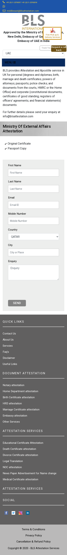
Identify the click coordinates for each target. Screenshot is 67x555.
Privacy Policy (33, 535)
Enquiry (12, 261)
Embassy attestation (15, 415)
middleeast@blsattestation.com (23, 11)
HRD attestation (12, 403)
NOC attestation (12, 467)
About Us (8, 339)
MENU (10, 62)
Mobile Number (17, 213)
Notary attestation (13, 385)
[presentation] (35, 290)
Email (11, 197)
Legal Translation (13, 461)
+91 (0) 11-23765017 (13, 2)
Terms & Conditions (33, 529)
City (10, 245)
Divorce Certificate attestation (20, 455)
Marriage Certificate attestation (21, 409)
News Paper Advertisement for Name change (29, 473)
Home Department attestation (20, 391)
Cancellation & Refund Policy (33, 541)
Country (12, 229)
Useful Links (10, 364)
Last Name (14, 181)
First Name (14, 165)
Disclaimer (9, 358)
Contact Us (9, 333)
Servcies (8, 345)
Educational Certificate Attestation (23, 442)
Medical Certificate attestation (20, 479)
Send (17, 303)
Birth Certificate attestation (19, 397)
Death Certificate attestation (19, 449)
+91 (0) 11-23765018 (29, 2)
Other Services (11, 421)
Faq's (6, 351)
